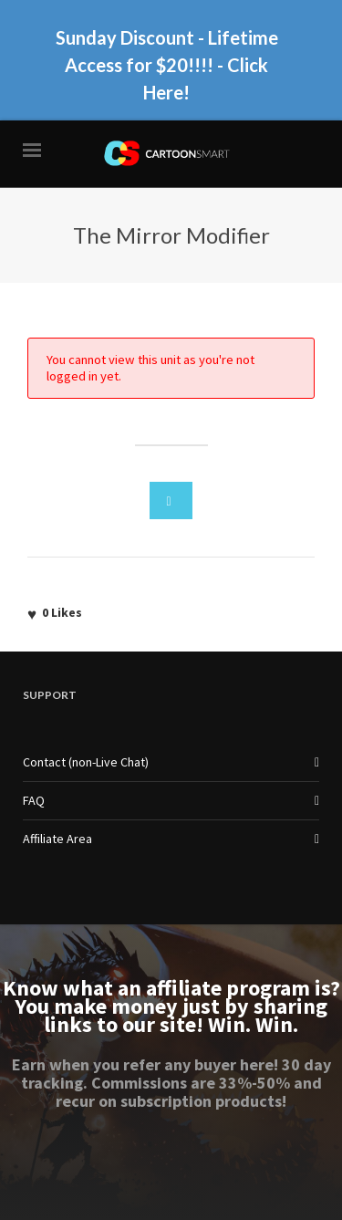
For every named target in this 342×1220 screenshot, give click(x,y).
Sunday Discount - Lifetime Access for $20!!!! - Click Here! (167, 64)
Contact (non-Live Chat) (86, 762)
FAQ (34, 800)
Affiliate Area (57, 838)
